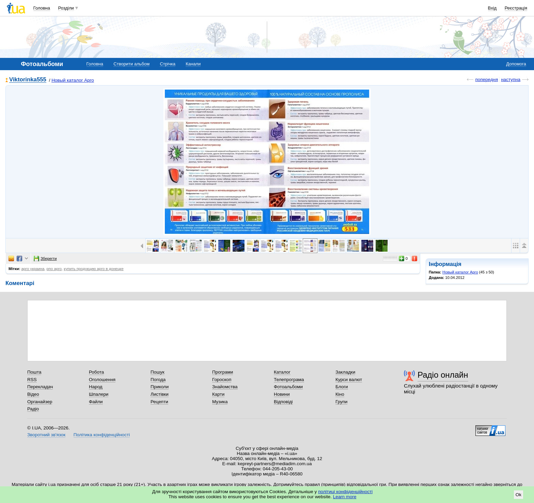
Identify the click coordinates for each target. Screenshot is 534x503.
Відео (33, 394)
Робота (96, 372)
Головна (41, 8)
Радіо (33, 408)
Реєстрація (516, 8)
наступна (510, 79)
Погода (158, 379)
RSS (32, 379)
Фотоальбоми (288, 386)
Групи (341, 401)
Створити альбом (131, 63)
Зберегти (45, 258)
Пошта (34, 372)
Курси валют (348, 379)
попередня (486, 79)
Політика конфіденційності (102, 434)
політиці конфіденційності (345, 491)
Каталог (282, 372)
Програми (222, 372)
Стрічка (167, 63)
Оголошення (102, 379)
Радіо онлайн (443, 374)
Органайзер (39, 401)
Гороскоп (221, 379)
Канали (193, 63)
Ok (518, 494)
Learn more (345, 496)
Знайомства (225, 386)
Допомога (516, 63)
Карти (218, 394)
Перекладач (40, 386)
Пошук (157, 372)
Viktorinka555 (27, 80)
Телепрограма (289, 379)
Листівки (160, 394)
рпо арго (54, 269)
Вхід (492, 8)
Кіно (339, 394)
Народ (96, 386)
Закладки (345, 372)
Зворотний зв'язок (46, 434)
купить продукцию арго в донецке (93, 269)
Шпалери (98, 394)
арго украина (33, 269)
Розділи (66, 8)
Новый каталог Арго (72, 80)
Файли (96, 401)
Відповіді (283, 401)
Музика (219, 401)
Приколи (160, 386)
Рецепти (159, 401)
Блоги (341, 386)
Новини (282, 394)
